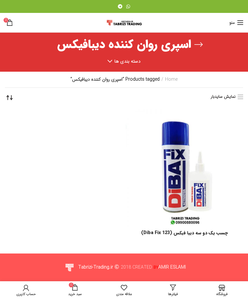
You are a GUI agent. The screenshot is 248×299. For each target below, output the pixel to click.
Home (171, 80)
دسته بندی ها (127, 61)
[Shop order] (10, 97)
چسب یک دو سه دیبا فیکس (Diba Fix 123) (184, 233)
